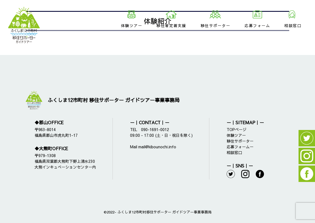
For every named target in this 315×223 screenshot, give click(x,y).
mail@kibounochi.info (157, 146)
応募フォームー (240, 146)
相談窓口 (292, 25)
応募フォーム (257, 25)
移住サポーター (215, 25)
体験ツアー (131, 25)
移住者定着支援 (171, 25)
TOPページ (236, 129)
